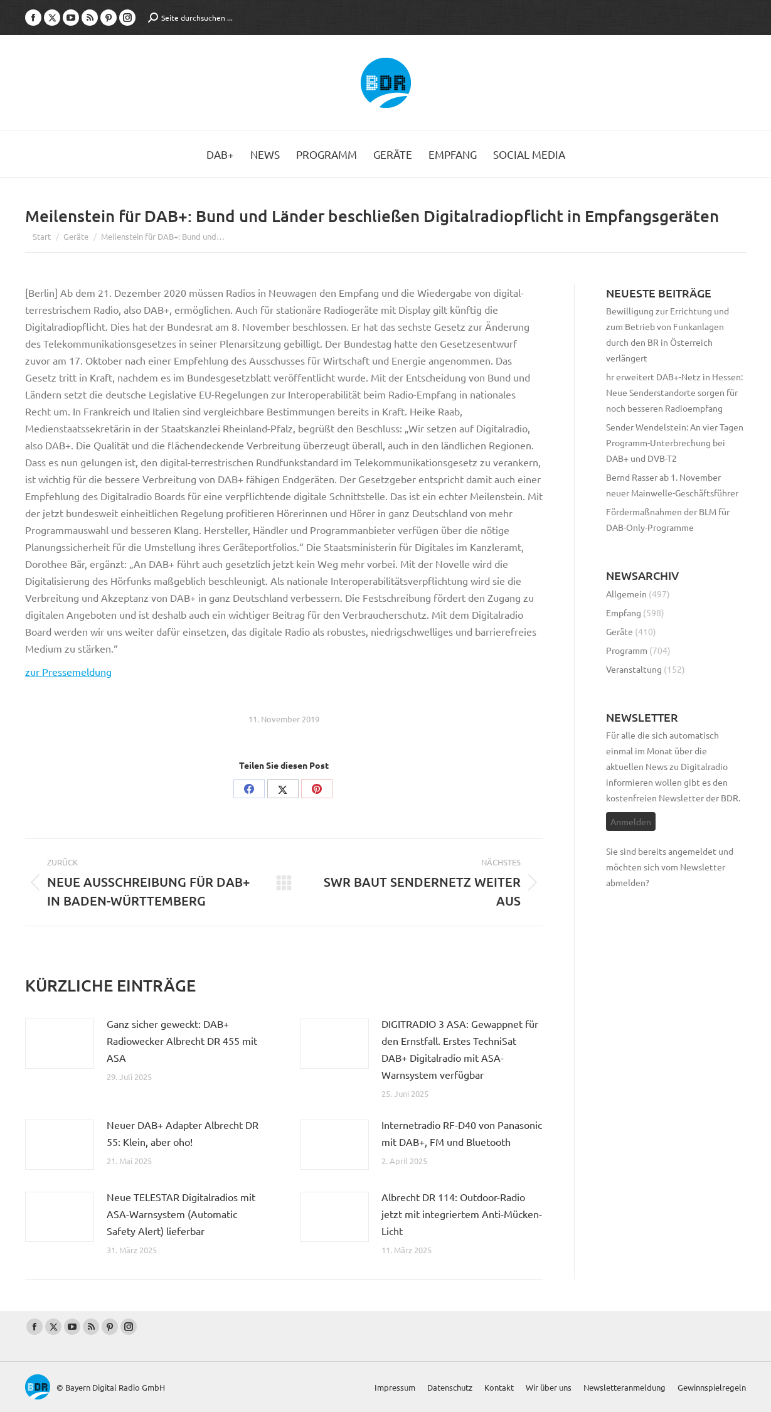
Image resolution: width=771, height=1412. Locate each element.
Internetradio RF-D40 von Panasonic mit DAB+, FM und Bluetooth (461, 1133)
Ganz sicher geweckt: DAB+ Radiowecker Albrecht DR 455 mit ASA (182, 1040)
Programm (626, 650)
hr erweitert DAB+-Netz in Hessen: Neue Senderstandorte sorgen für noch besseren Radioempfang (674, 392)
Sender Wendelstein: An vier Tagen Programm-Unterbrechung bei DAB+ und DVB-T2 (674, 442)
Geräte (619, 631)
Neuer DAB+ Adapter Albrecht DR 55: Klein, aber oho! (182, 1133)
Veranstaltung (634, 669)
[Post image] (59, 1044)
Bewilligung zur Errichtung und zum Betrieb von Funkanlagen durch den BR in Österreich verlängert (667, 334)
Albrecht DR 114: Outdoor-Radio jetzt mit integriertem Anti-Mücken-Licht (461, 1213)
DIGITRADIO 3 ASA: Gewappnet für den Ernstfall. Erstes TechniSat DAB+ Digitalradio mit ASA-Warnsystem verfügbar (459, 1049)
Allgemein (626, 593)
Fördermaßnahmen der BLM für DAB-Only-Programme (668, 519)
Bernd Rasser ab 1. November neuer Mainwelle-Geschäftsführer (672, 484)
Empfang (623, 612)
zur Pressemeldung (68, 671)
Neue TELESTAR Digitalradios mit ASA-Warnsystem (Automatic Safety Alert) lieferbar (181, 1213)
